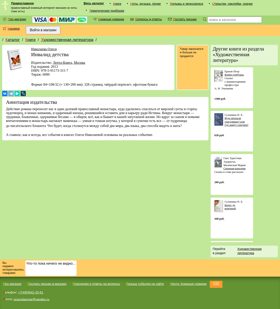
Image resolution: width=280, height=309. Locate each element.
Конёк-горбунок (234, 74)
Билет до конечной (230, 206)
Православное (22, 3)
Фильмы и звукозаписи (186, 3)
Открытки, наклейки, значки (232, 3)
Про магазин (17, 19)
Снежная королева (234, 168)
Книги (117, 3)
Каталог (12, 40)
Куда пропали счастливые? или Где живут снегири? (236, 121)
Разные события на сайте (145, 284)
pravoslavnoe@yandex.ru (31, 299)
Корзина (14, 28)
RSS (216, 283)
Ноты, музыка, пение (145, 3)
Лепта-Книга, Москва (69, 62)
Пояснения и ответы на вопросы (96, 284)
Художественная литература (67, 40)
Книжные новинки (111, 19)
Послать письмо (185, 19)
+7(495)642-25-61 (30, 292)
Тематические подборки (106, 10)
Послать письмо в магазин (47, 284)
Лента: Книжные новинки (188, 284)
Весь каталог (94, 3)
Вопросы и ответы (148, 19)
